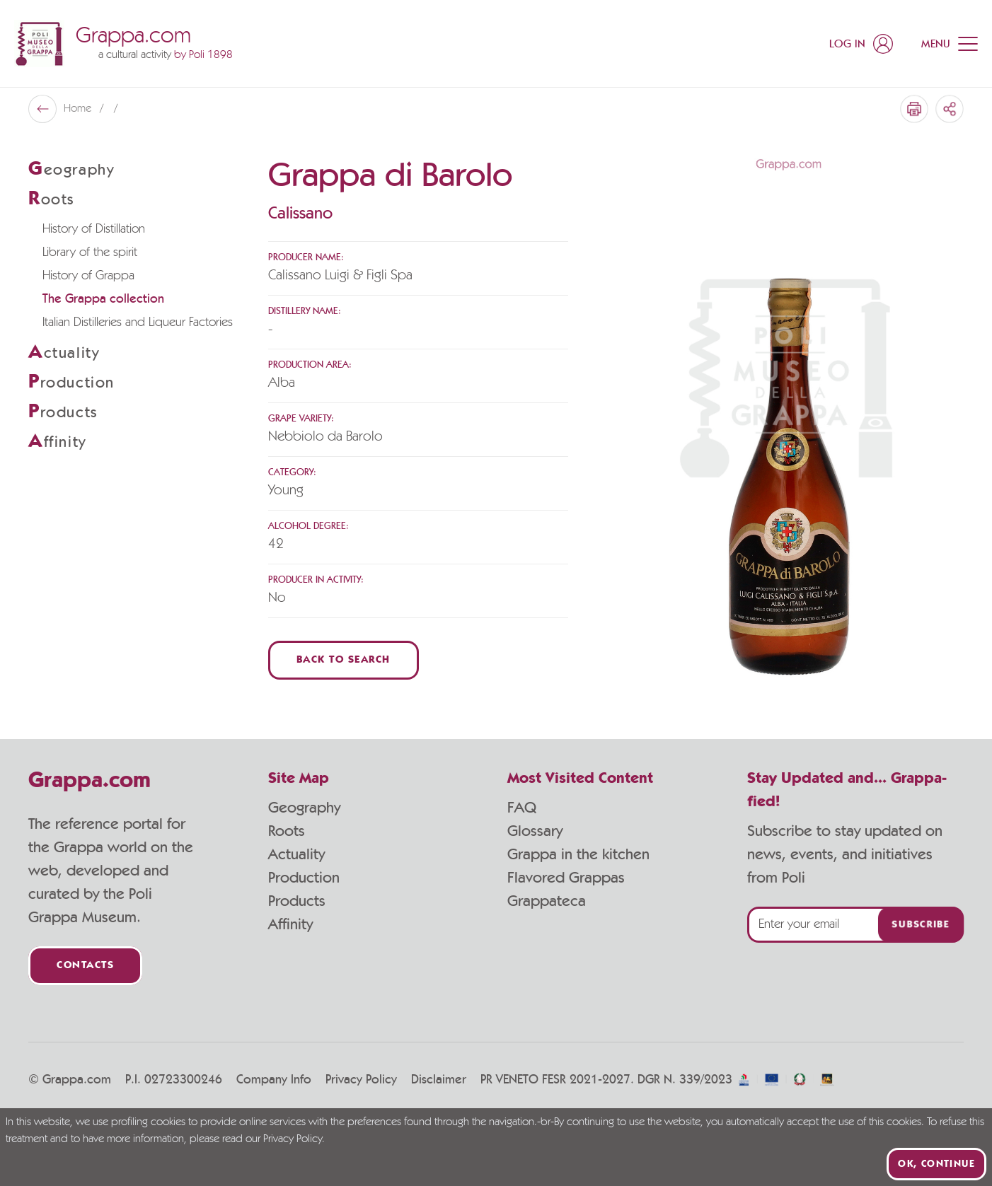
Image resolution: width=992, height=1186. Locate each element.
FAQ (521, 807)
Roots (286, 831)
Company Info (273, 1080)
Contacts (85, 965)
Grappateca (546, 901)
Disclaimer (438, 1080)
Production (304, 877)
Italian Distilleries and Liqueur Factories (137, 322)
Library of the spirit (89, 252)
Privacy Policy (361, 1080)
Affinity (290, 924)
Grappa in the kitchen (578, 854)
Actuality (296, 854)
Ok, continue (936, 1164)
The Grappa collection (103, 299)
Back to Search (343, 660)
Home (79, 109)
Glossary (535, 831)
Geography (304, 807)
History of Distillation (93, 229)
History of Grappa (88, 275)
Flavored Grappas (566, 877)
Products (296, 901)
